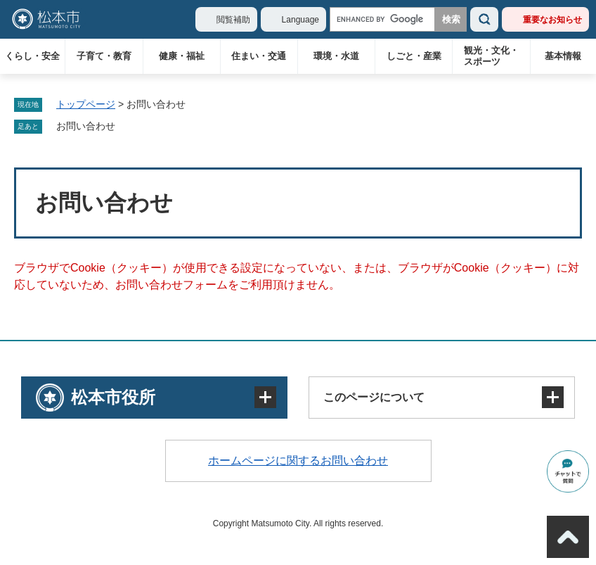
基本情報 (563, 56)
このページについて (374, 397)
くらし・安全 (32, 56)
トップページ (85, 104)
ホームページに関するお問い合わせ (298, 460)
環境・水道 (336, 56)
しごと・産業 (414, 56)
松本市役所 (113, 397)
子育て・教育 (104, 56)
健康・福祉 (182, 56)
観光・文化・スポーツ (491, 56)
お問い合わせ (85, 126)
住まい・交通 (258, 56)
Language (300, 20)
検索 (484, 19)
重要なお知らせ (552, 20)
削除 (125, 126)
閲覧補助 (233, 20)
